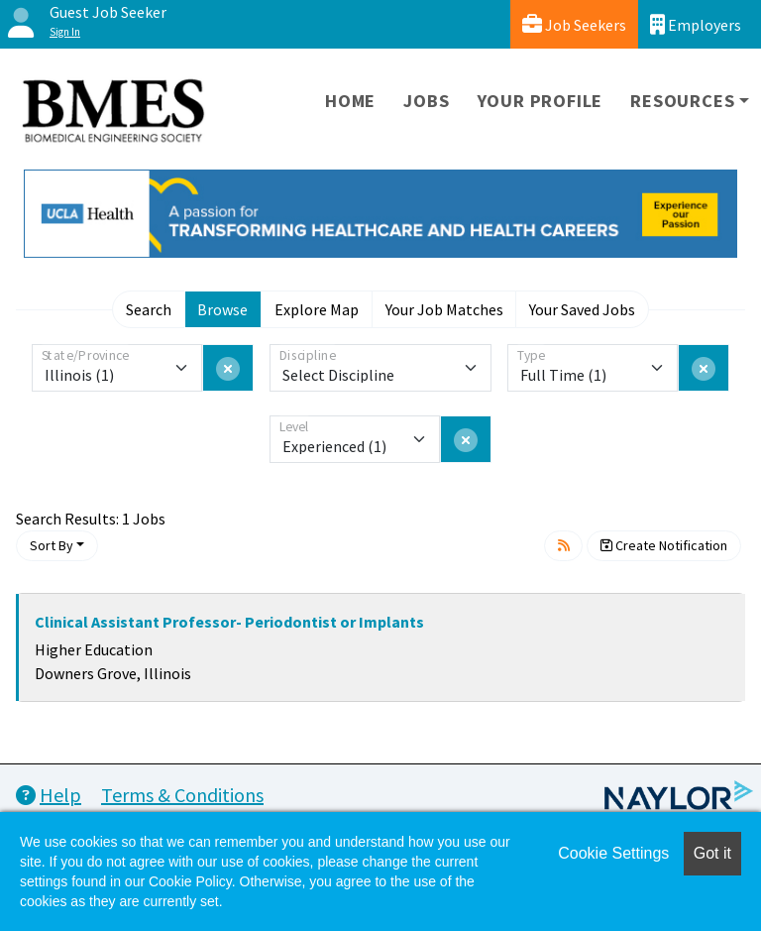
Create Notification (663, 545)
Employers (695, 24)
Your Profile (540, 100)
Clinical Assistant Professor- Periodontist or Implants (229, 622)
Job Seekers (574, 24)
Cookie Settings (613, 853)
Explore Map (316, 309)
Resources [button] (682, 100)
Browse (222, 309)
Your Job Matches (444, 309)
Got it (712, 853)
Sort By (51, 545)
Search (148, 309)
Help (48, 794)
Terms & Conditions (182, 794)
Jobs (426, 100)
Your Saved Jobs (582, 309)
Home (350, 100)
